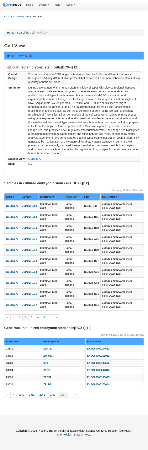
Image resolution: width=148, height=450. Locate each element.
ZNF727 (47, 348)
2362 (42, 394)
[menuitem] (29, 5)
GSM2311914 (29, 271)
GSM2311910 (29, 227)
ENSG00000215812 (98, 355)
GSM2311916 (29, 293)
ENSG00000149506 (98, 362)
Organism (72, 196)
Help (57, 4)
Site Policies (64, 434)
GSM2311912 (29, 249)
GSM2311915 (29, 282)
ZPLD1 (47, 384)
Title (86, 196)
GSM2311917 (29, 304)
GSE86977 (35, 158)
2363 (52, 394)
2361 (32, 394)
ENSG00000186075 (98, 377)
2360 (21, 394)
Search (44, 4)
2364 (63, 394)
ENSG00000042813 (98, 370)
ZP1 (45, 362)
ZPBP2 (47, 377)
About (70, 4)
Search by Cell (21, 16)
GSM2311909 (29, 216)
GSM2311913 (29, 260)
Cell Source (109, 196)
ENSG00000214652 (98, 348)
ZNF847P (48, 355)
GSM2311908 (29, 205)
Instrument (47, 196)
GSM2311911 (29, 238)
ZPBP (46, 370)
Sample (26, 196)
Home (29, 4)
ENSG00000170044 (98, 384)
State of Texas (82, 434)
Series (10, 196)
